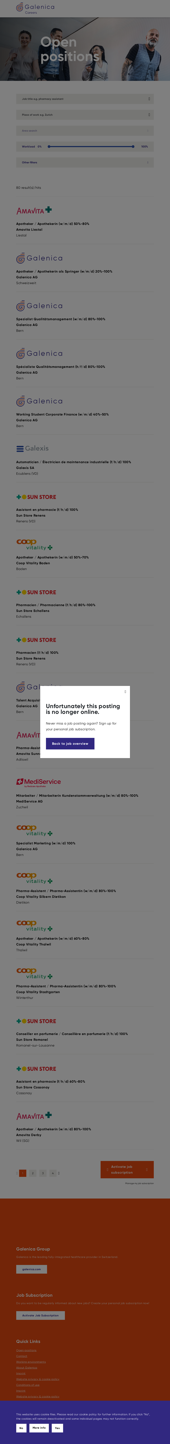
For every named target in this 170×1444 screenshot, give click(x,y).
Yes (57, 1428)
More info (39, 1427)
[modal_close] (126, 691)
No (21, 1428)
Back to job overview (70, 743)
